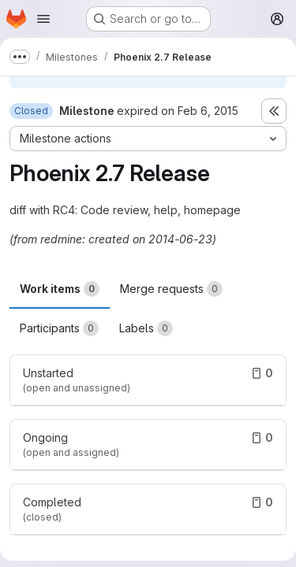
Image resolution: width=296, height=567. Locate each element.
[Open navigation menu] (43, 19)
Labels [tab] (146, 328)
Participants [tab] (59, 328)
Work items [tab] (59, 289)
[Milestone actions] (148, 138)
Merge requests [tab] (171, 289)
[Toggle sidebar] (274, 111)
